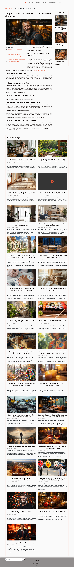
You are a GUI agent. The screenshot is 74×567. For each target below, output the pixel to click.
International (38, 2)
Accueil (6, 8)
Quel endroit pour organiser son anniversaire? (59, 63)
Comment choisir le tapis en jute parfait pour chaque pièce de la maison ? (22, 193)
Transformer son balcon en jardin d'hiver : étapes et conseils (22, 321)
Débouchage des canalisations (14, 54)
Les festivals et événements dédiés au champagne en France (21, 479)
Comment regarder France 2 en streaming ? (21, 543)
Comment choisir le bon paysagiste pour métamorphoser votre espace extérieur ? (52, 160)
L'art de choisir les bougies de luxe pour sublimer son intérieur (52, 384)
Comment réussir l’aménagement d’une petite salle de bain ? (60, 28)
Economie (31, 2)
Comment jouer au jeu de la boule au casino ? (52, 511)
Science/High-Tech (52, 2)
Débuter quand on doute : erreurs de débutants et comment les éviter (21, 160)
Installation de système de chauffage (15, 56)
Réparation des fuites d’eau (13, 52)
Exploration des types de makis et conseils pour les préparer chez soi (52, 321)
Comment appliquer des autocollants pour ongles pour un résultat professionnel (22, 289)
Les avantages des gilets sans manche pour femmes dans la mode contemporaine (52, 352)
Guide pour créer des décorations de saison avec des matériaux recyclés (21, 384)
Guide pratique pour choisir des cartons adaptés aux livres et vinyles (21, 352)
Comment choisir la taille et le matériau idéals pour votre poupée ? (21, 224)
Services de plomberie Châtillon (39, 70)
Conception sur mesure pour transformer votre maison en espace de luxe (52, 256)
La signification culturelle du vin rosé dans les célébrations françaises (52, 447)
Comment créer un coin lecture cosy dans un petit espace (52, 289)
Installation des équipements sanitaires (15, 49)
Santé (44, 2)
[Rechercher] (14, 559)
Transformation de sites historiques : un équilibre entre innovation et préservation (21, 256)
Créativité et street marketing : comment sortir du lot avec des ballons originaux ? (52, 479)
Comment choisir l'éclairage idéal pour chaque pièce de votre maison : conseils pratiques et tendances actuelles (52, 416)
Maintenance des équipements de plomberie (16, 59)
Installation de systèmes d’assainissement (16, 64)
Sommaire (10, 47)
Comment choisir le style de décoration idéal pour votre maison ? (52, 224)
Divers (60, 2)
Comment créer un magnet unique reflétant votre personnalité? (52, 193)
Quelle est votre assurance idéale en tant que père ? (61, 46)
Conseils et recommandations (13, 61)
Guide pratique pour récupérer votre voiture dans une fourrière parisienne (21, 416)
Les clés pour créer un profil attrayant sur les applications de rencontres (21, 512)
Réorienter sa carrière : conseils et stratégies (21, 446)
